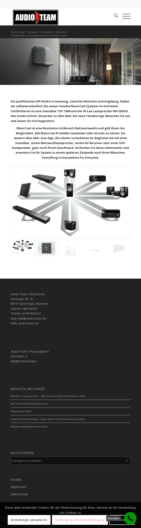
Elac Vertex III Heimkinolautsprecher (29, 403)
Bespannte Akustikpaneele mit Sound (29, 426)
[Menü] (124, 16)
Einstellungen (122, 520)
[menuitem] (113, 16)
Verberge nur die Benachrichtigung (80, 520)
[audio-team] (59, 16)
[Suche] (113, 16)
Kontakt (16, 479)
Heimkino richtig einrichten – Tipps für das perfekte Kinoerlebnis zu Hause (48, 396)
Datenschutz (19, 494)
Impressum (18, 487)
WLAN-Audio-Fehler (21, 411)
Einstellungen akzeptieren (29, 520)
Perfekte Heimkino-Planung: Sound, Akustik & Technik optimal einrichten (48, 419)
